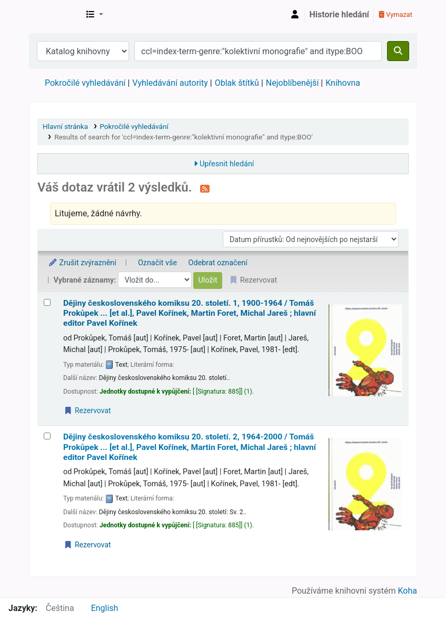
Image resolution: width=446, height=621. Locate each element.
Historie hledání (339, 14)
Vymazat (395, 14)
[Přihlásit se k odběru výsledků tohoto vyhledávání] (204, 188)
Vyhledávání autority (169, 83)
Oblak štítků (237, 83)
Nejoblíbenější (292, 83)
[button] (94, 14)
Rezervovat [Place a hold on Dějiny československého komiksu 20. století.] (87, 410)
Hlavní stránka (65, 126)
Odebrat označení (218, 262)
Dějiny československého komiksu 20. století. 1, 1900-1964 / (189, 313)
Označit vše (157, 262)
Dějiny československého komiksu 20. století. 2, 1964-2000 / (189, 447)
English (104, 608)
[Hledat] (398, 51)
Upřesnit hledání (227, 163)
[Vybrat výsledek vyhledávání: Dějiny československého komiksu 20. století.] (47, 302)
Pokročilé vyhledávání (85, 83)
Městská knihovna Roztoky (55, 14)
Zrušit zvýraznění (82, 262)
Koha (407, 591)
